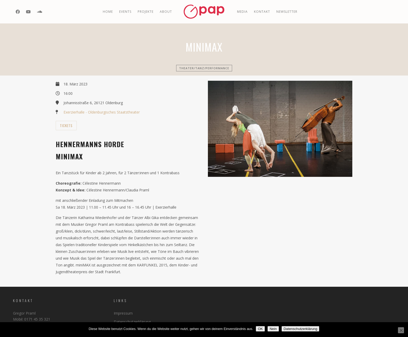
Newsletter (286, 11)
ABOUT (166, 11)
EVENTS (125, 11)
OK (260, 329)
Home (108, 11)
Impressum (123, 313)
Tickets (66, 125)
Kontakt (262, 11)
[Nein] (401, 330)
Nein (273, 329)
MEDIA (242, 11)
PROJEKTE (146, 11)
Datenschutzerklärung (132, 321)
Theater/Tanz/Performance (204, 68)
